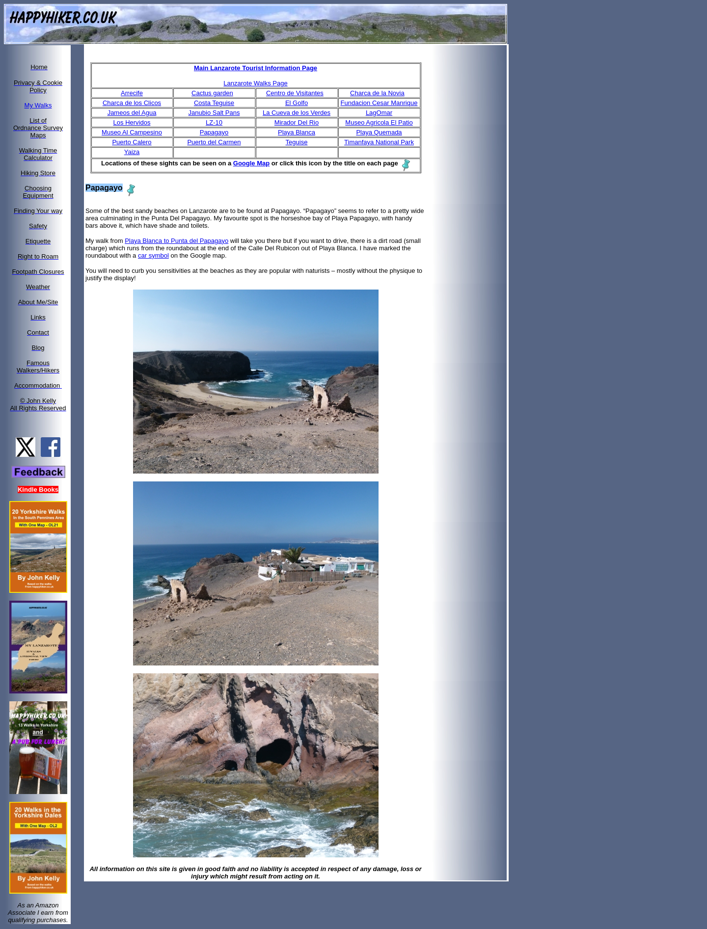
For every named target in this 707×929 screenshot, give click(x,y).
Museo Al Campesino (132, 132)
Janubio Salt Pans (214, 112)
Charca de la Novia (377, 93)
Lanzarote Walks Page (255, 83)
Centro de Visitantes (295, 93)
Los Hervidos (132, 122)
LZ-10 (214, 122)
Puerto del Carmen (214, 142)
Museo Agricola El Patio (378, 122)
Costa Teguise (214, 102)
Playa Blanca (296, 132)
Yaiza (132, 152)
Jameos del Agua (132, 112)
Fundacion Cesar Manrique (379, 102)
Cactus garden (212, 93)
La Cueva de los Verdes (296, 112)
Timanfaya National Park (379, 142)
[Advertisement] (475, 193)
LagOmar (379, 112)
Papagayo (214, 132)
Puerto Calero (131, 142)
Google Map (251, 163)
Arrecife (132, 93)
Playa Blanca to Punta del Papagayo (176, 240)
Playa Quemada (379, 132)
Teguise (297, 142)
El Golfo (296, 102)
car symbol (153, 255)
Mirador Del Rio (296, 122)
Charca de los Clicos (132, 102)
